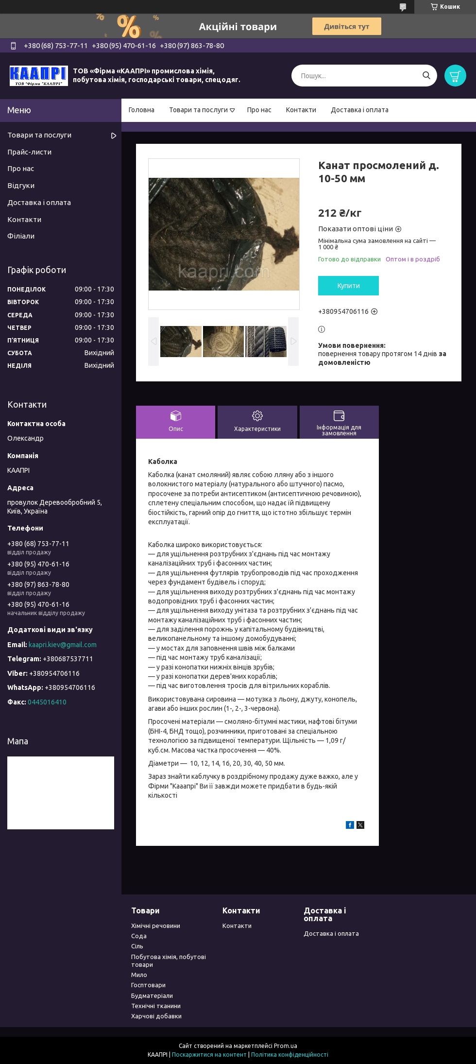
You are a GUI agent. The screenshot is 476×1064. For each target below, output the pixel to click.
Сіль (137, 946)
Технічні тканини (156, 1005)
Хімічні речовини (155, 925)
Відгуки (20, 185)
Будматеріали (152, 995)
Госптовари (148, 984)
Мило (139, 974)
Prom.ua (285, 1046)
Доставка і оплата (360, 110)
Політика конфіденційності (289, 1054)
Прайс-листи (29, 152)
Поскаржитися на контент (209, 1054)
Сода (139, 935)
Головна (141, 110)
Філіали (20, 236)
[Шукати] (426, 75)
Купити (349, 286)
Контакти (301, 110)
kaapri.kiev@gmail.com (63, 645)
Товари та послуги (198, 110)
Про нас (259, 110)
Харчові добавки (156, 1016)
